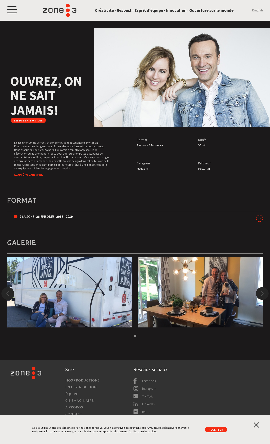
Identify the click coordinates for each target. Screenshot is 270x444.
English (257, 11)
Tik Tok (147, 396)
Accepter (216, 429)
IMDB (145, 412)
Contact (73, 414)
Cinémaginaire (79, 400)
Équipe (71, 394)
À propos (74, 407)
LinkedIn (148, 404)
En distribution (81, 387)
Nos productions (82, 380)
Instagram (149, 388)
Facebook (149, 381)
